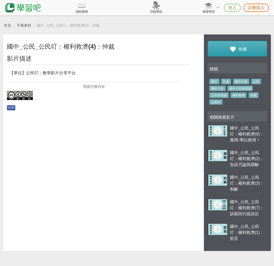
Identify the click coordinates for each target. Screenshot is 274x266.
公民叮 (215, 102)
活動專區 (156, 11)
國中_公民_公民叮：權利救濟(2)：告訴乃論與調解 (247, 158)
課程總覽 (82, 11)
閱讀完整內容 (94, 86)
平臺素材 (24, 25)
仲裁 (253, 95)
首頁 (7, 25)
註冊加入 (256, 7)
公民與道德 (219, 95)
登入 (232, 7)
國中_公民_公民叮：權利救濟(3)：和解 (247, 183)
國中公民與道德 (240, 88)
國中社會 (241, 81)
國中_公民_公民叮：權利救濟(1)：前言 (247, 232)
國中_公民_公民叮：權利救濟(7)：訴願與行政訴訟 (247, 208)
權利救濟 (238, 95)
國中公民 (217, 88)
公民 (256, 81)
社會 (226, 81)
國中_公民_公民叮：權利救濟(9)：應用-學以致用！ (247, 134)
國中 (214, 81)
